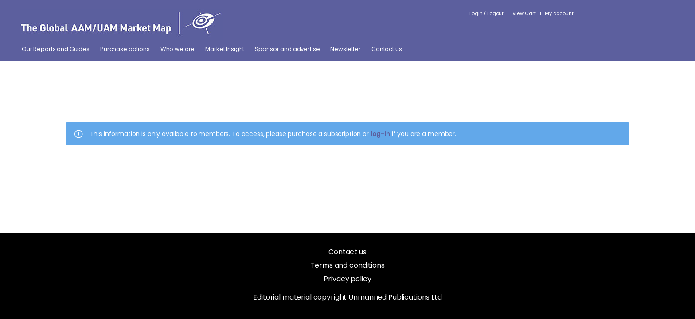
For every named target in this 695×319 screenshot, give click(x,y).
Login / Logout (486, 13)
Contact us (386, 49)
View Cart (524, 13)
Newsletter (345, 49)
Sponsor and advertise (287, 49)
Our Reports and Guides (56, 49)
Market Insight (224, 49)
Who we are (177, 49)
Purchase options (125, 49)
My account (559, 13)
